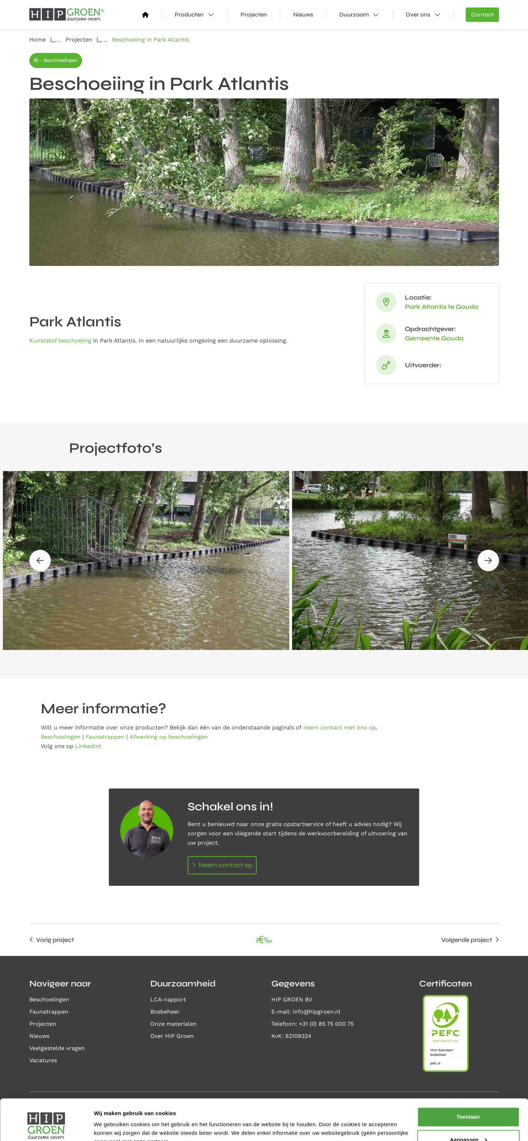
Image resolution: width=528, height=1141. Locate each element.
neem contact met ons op (339, 727)
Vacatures (43, 1060)
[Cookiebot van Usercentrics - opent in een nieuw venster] (46, 1127)
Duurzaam (365, 14)
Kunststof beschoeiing (60, 340)
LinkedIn (87, 746)
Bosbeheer (165, 1011)
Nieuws (303, 14)
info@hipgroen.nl (316, 1011)
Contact (482, 14)
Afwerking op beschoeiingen (169, 736)
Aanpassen (468, 1105)
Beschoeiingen (56, 60)
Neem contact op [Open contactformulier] (225, 865)
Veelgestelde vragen (57, 1048)
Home (37, 39)
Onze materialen (173, 1023)
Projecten (254, 14)
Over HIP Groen (172, 1036)
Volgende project (466, 940)
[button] (40, 560)
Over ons (430, 14)
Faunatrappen (105, 736)
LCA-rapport (168, 999)
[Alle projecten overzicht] (264, 940)
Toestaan (468, 1082)
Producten (201, 14)
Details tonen (111, 1127)
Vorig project (55, 940)
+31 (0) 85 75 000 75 (326, 1023)
